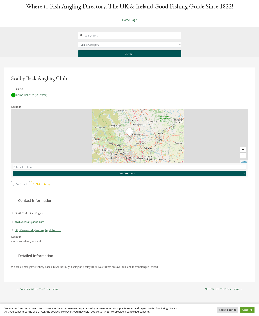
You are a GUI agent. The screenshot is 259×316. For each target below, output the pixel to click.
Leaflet (244, 162)
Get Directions (127, 173)
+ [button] (243, 150)
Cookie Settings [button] (227, 309)
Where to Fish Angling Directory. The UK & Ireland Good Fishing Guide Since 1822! (129, 6)
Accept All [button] (247, 309)
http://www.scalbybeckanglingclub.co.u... (38, 230)
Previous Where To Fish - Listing (37, 289)
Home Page (129, 20)
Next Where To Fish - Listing (223, 289)
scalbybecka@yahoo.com (29, 222)
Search (129, 53)
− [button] (243, 155)
